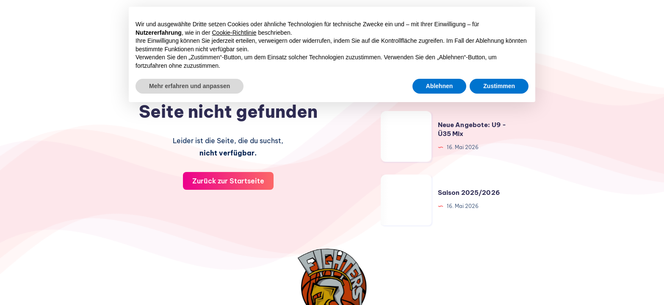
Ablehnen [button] (439, 86)
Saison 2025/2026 (469, 193)
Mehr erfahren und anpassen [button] (189, 86)
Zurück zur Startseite (228, 181)
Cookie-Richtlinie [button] (234, 32)
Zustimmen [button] (499, 86)
